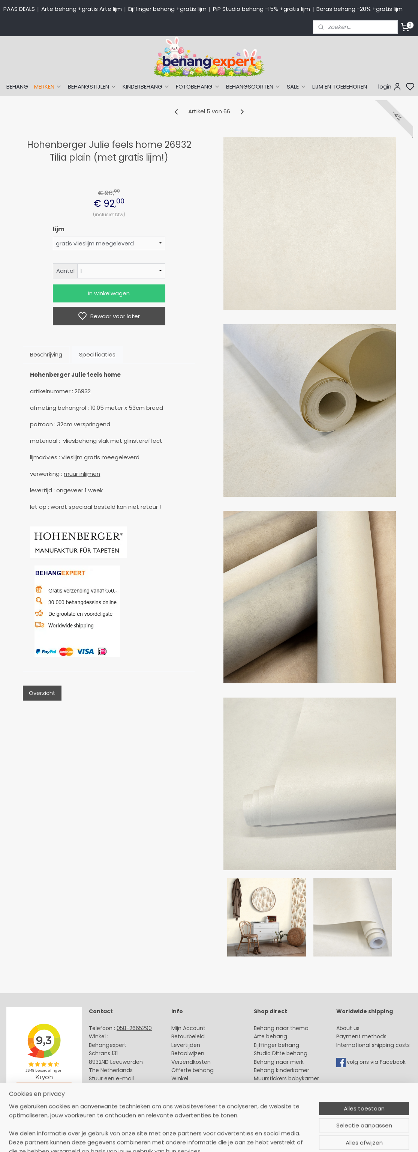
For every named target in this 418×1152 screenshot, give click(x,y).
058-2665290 (134, 1028)
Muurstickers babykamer (286, 1078)
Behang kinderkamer (281, 1070)
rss (279, 1138)
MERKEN (48, 86)
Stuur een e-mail (112, 1078)
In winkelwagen (109, 293)
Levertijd (182, 1045)
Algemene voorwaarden (203, 1095)
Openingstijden (109, 1087)
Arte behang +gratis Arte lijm (81, 9)
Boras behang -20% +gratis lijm (359, 9)
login (390, 86)
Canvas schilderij (276, 1104)
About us (348, 1028)
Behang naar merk (279, 1062)
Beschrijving (46, 354)
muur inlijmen (82, 474)
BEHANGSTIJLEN (92, 86)
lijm (58, 229)
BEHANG (17, 86)
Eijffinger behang (276, 1045)
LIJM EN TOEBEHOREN (339, 86)
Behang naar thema (281, 1028)
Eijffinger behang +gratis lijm (167, 9)
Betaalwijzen (187, 1053)
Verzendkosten (191, 1062)
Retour (180, 1036)
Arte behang (270, 1036)
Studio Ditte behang (280, 1053)
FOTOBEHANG (198, 86)
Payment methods (361, 1036)
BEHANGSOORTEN (253, 86)
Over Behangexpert (197, 1087)
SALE (296, 86)
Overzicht (41, 693)
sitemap (264, 1138)
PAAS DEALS (19, 9)
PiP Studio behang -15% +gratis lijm (261, 9)
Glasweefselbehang (280, 1087)
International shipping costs (373, 1045)
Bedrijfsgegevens (112, 1095)
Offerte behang (192, 1070)
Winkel (179, 1078)
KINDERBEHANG (146, 86)
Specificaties (97, 354)
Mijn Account (188, 1028)
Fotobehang (270, 1095)
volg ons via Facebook (377, 1062)
